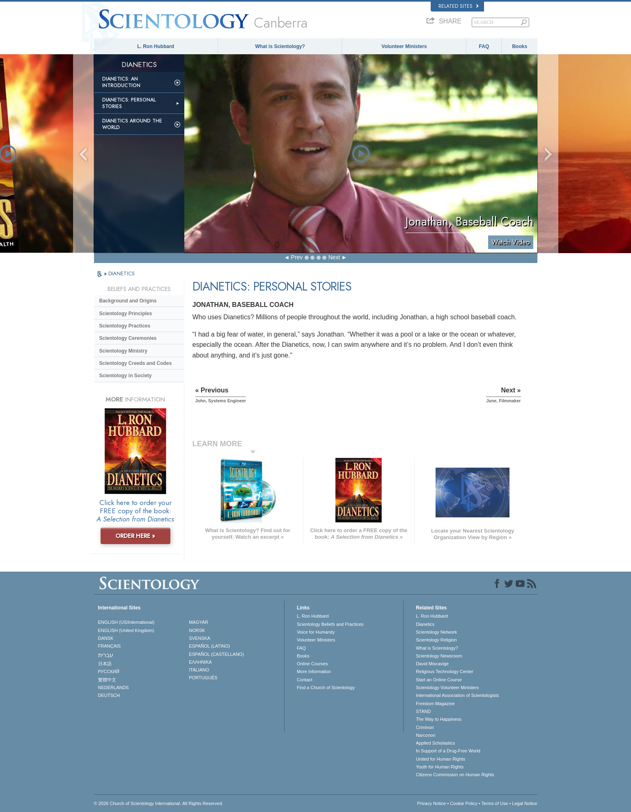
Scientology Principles (125, 313)
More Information (314, 671)
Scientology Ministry (123, 351)
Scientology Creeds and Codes (135, 363)
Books (519, 46)
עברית (105, 655)
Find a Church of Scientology (326, 687)
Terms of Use (495, 803)
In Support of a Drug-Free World (448, 750)
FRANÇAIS (109, 646)
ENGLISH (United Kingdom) (126, 630)
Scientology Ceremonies (128, 338)
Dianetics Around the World (132, 124)
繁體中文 (107, 679)
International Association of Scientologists (457, 695)
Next (334, 257)
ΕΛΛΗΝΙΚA (200, 662)
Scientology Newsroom (439, 655)
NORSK (197, 630)
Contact (304, 679)
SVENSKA (199, 638)
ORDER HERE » (135, 536)
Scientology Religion (436, 639)
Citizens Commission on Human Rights (455, 774)
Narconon (426, 735)
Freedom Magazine (435, 703)
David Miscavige (432, 663)
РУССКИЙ (108, 671)
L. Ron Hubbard (155, 46)
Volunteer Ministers (404, 46)
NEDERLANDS (113, 687)
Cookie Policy (463, 803)
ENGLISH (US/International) (126, 622)
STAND (423, 711)
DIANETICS (121, 273)
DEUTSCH (109, 695)
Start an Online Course (439, 679)
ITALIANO (199, 669)
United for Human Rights (440, 759)
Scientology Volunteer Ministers (447, 687)
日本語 (105, 663)
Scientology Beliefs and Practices (330, 624)
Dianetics (425, 624)
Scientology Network (436, 632)
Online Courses (312, 663)
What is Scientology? (280, 46)
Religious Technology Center (444, 671)
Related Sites (458, 6)
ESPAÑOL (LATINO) (209, 646)
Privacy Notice (431, 803)
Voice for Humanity (316, 632)
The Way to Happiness (438, 719)
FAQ (484, 46)
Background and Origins (128, 301)
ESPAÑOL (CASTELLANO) (216, 654)
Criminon (425, 727)
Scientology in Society (125, 375)
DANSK (106, 638)
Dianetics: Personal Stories (129, 103)
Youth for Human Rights (439, 766)
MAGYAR (198, 622)
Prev (297, 257)
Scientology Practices (125, 326)
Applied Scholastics (435, 742)
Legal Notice (524, 803)
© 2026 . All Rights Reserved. (158, 803)
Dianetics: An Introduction (121, 82)
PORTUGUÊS (203, 677)
